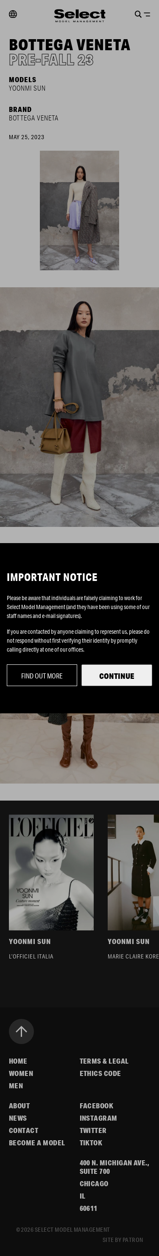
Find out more (42, 675)
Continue (116, 676)
